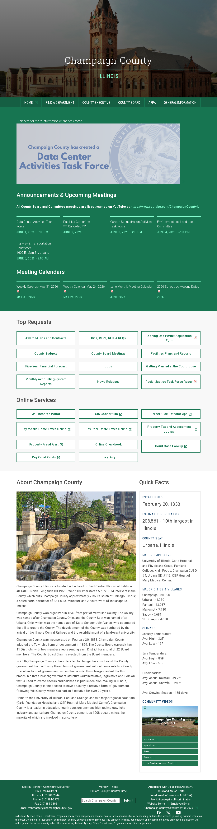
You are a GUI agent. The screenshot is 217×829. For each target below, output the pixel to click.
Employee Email (181, 803)
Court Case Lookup (162, 444)
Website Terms (156, 803)
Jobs (95, 365)
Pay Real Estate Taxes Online (103, 426)
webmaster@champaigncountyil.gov (50, 807)
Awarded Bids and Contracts (42, 335)
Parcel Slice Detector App (164, 412)
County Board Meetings (102, 352)
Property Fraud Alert (38, 443)
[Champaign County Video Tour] (170, 721)
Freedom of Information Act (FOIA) (171, 795)
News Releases (99, 379)
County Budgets (37, 352)
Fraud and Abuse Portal (171, 791)
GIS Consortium (98, 412)
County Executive (94, 101)
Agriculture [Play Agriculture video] (149, 745)
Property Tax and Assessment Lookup (166, 427)
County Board (127, 101)
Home (27, 101)
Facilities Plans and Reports (166, 352)
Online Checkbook (100, 443)
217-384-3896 (48, 803)
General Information (178, 101)
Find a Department (57, 101)
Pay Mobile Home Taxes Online (41, 426)
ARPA (150, 101)
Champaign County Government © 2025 (169, 807)
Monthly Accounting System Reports (41, 380)
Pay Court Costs (36, 456)
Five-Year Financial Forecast (42, 365)
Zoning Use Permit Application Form (172, 338)
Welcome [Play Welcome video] (149, 739)
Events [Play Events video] (147, 757)
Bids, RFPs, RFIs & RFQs (102, 335)
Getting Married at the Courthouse (168, 365)
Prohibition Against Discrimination (171, 799)
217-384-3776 (50, 799)
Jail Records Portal (38, 412)
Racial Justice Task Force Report (171, 382)
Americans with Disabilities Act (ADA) (171, 786)
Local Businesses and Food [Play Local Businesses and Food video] (158, 763)
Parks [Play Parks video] (146, 751)
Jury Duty (108, 457)
